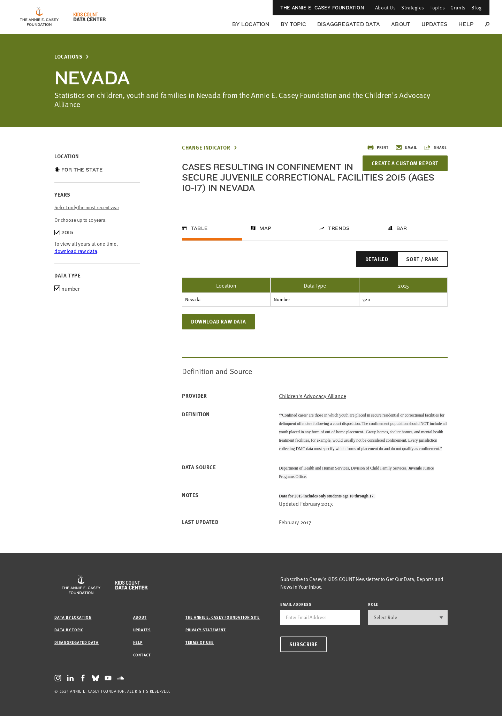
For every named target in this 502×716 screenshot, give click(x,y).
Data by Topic (68, 629)
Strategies (412, 7)
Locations (68, 56)
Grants (457, 7)
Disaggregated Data (348, 24)
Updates (434, 24)
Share (435, 147)
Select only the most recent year (86, 207)
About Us (385, 7)
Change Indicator (206, 147)
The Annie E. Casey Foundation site (222, 617)
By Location (250, 24)
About (400, 24)
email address (296, 604)
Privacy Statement (205, 629)
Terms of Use (199, 642)
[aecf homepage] (39, 17)
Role (373, 604)
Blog (476, 7)
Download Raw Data (218, 321)
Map (265, 228)
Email (406, 147)
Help (465, 24)
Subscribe (303, 644)
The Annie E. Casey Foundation (322, 7)
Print (377, 147)
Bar (401, 228)
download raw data (75, 250)
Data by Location (72, 617)
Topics (437, 7)
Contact (142, 654)
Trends (339, 228)
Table (199, 228)
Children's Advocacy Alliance (312, 395)
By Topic (293, 24)
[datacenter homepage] (89, 17)
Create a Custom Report (405, 163)
